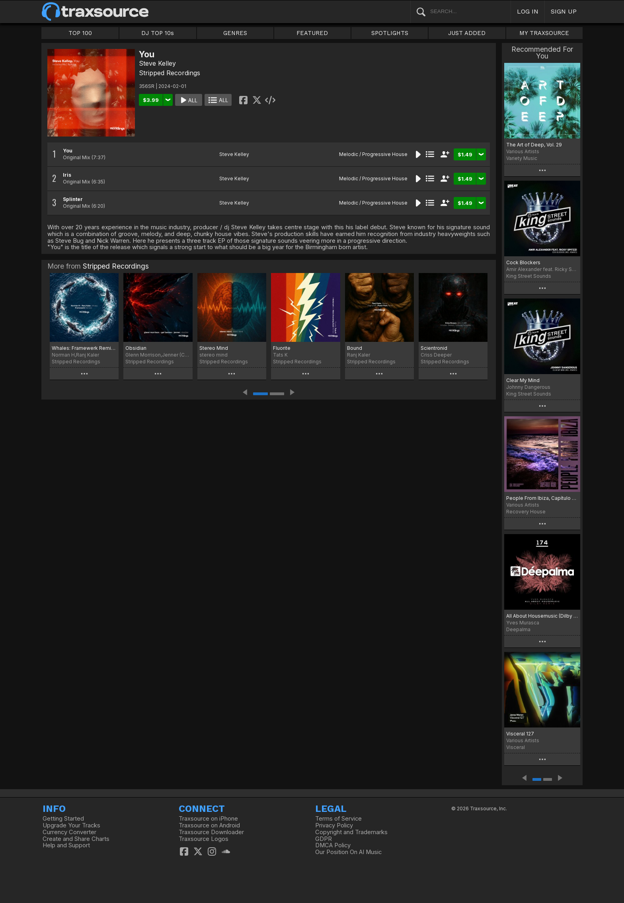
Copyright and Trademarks (351, 832)
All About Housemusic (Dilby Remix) (542, 616)
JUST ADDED (467, 33)
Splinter (73, 199)
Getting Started (63, 818)
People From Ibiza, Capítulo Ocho (542, 498)
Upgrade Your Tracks (71, 825)
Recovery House (526, 512)
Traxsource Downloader (211, 832)
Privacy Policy (334, 825)
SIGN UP (564, 11)
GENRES (235, 33)
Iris (67, 175)
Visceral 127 (520, 734)
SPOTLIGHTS (389, 33)
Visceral (515, 747)
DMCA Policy (333, 845)
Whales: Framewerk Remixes (84, 348)
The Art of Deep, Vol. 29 (534, 145)
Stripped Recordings (169, 73)
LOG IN (527, 11)
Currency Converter (69, 832)
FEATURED (312, 33)
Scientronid (434, 348)
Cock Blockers (523, 262)
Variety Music (521, 158)
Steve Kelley (157, 63)
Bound (354, 348)
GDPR (323, 839)
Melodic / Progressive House (373, 154)
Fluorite (282, 348)
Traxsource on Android (209, 825)
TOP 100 (80, 33)
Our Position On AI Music (348, 852)
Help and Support (66, 845)
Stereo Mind (213, 348)
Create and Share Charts (76, 839)
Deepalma (518, 629)
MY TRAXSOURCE (544, 33)
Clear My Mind (523, 380)
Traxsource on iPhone (208, 818)
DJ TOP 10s (157, 33)
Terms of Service (338, 818)
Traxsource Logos (203, 839)
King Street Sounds (528, 276)
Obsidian (135, 348)
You (67, 151)
